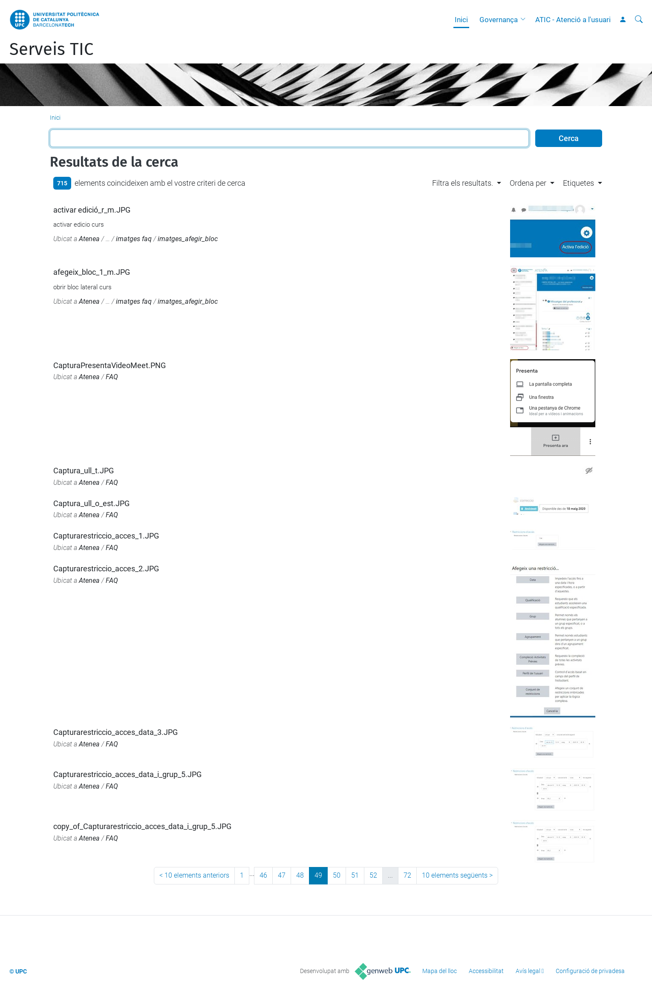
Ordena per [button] (528, 183)
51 (355, 875)
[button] (525, 19)
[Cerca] (639, 19)
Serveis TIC (51, 49)
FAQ (112, 377)
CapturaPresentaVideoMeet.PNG (109, 365)
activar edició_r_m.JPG (91, 209)
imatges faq (134, 239)
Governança (498, 19)
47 (282, 875)
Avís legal (528, 971)
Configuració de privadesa (590, 971)
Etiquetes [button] (578, 183)
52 (373, 875)
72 (407, 875)
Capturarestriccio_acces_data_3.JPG (115, 732)
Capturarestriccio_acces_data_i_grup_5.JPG (127, 774)
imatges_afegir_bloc (188, 239)
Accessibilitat (486, 971)
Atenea (89, 239)
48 (300, 875)
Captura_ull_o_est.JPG (91, 503)
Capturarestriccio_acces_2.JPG (106, 568)
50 (336, 875)
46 (263, 875)
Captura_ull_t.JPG (83, 470)
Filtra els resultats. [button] (462, 183)
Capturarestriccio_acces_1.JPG (106, 535)
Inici (461, 19)
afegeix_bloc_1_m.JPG (91, 272)
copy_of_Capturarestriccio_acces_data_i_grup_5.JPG (142, 826)
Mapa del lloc (439, 971)
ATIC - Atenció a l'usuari (573, 19)
